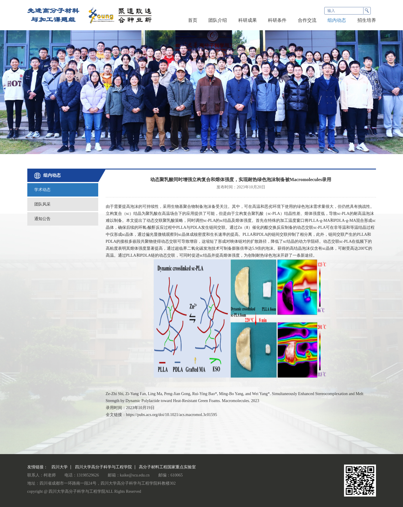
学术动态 (42, 190)
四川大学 (59, 467)
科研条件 (277, 20)
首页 (192, 20)
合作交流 (307, 20)
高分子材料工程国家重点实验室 (167, 467)
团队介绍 (217, 20)
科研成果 (247, 20)
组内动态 (336, 20)
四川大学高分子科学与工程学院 (103, 467)
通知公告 (42, 219)
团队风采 (42, 204)
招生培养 (366, 20)
